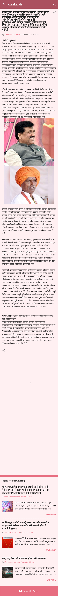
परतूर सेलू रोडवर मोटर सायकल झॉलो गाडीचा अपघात (24, 558)
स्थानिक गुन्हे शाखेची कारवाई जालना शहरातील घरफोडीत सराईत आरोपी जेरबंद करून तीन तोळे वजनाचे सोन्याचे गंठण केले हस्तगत (25, 525)
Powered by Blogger (29, 591)
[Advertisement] (29, 442)
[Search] (54, 5)
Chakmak (15, 4)
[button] (54, 13)
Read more (51, 514)
